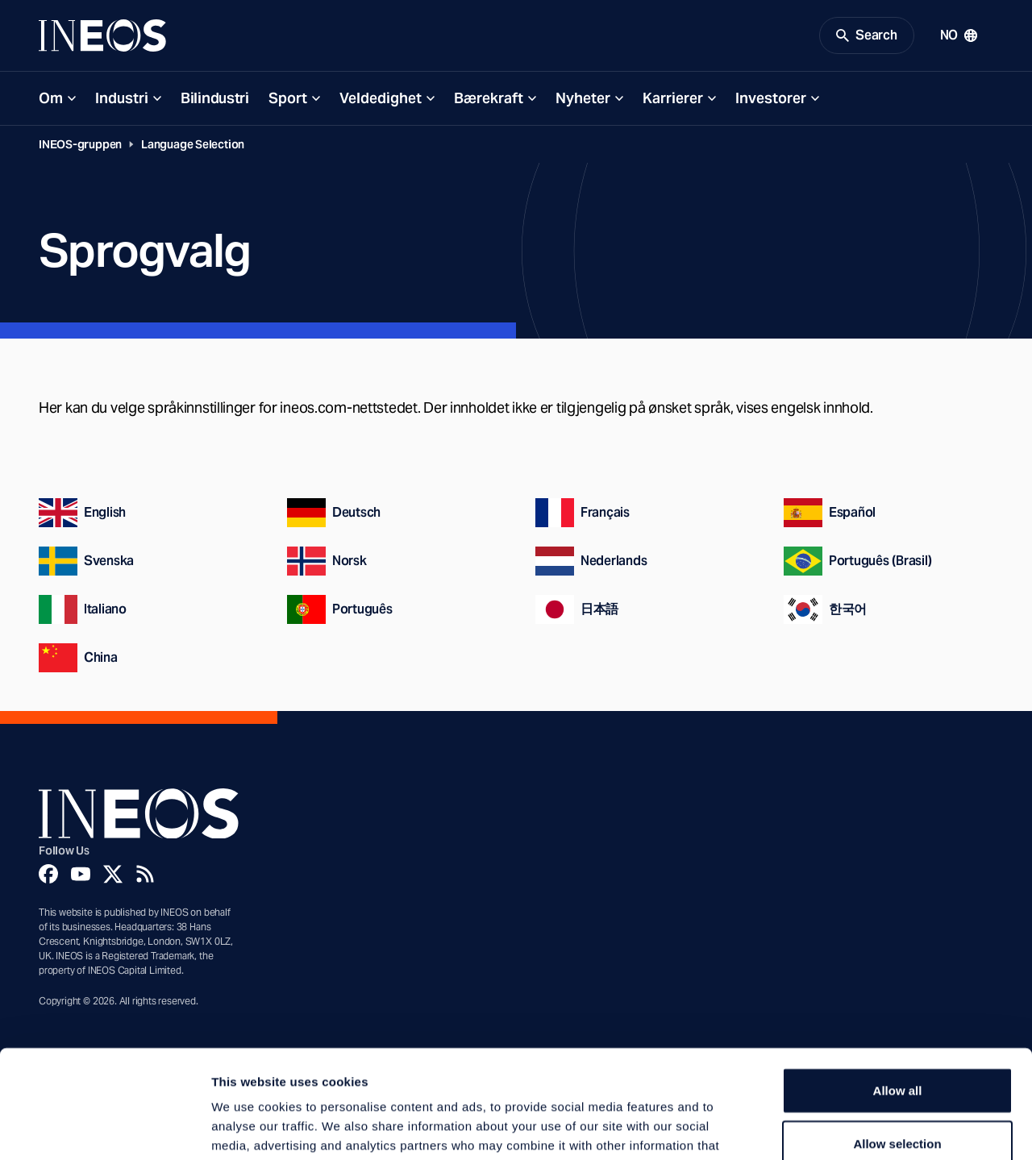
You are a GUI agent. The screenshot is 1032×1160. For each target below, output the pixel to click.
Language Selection (192, 144)
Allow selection (897, 1042)
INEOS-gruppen (80, 144)
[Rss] (145, 874)
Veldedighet (380, 98)
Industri (121, 98)
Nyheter (583, 98)
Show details (846, 1128)
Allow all (897, 989)
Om (51, 98)
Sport (287, 98)
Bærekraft (488, 98)
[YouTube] (80, 874)
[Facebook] (48, 874)
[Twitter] (113, 874)
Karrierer (673, 98)
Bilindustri (215, 98)
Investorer (770, 98)
